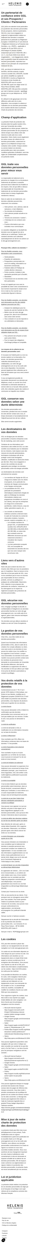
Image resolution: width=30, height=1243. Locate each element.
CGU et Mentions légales (9, 1223)
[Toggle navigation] (3, 4)
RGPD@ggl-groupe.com (20, 932)
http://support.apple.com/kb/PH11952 (16, 1069)
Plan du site (5, 1220)
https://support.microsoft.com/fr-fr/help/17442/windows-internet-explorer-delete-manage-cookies (14, 1012)
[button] (3, 1240)
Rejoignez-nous (6, 1218)
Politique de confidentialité (9, 1225)
